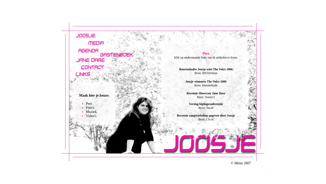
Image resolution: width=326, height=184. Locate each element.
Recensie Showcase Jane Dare (205, 93)
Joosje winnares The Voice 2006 (206, 81)
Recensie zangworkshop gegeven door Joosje (206, 115)
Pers (89, 104)
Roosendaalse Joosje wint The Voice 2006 (206, 69)
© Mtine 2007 (241, 163)
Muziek (91, 112)
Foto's (90, 108)
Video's (91, 116)
